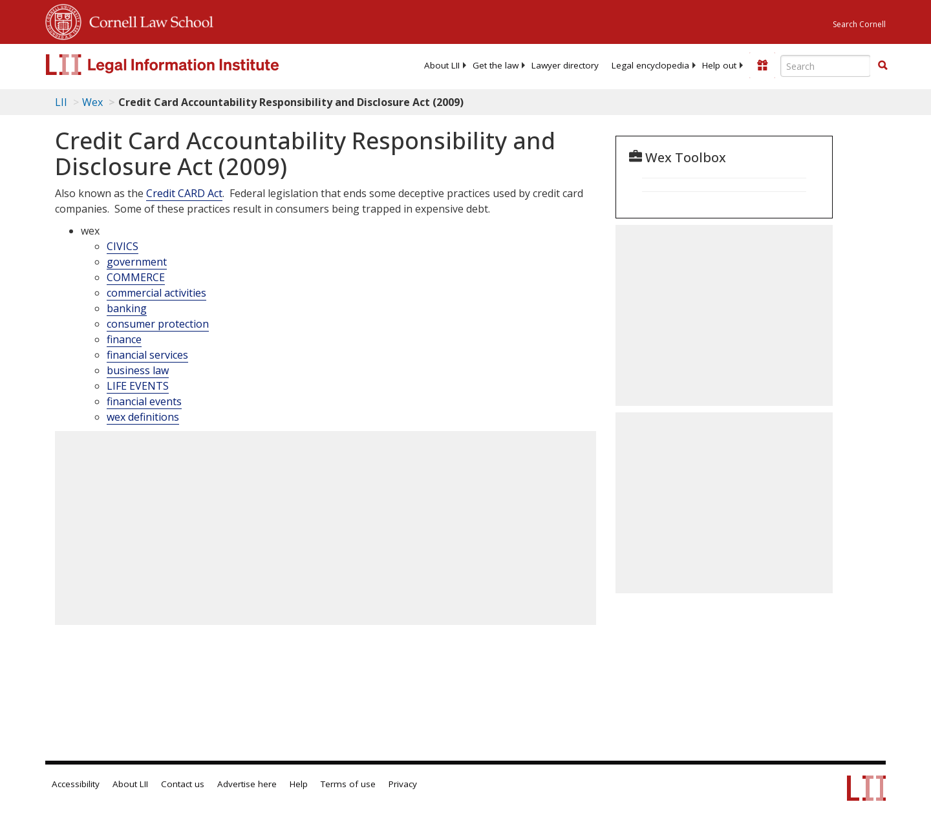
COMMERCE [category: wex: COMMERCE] (136, 277)
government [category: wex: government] (137, 262)
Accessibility (76, 784)
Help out (719, 65)
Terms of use (348, 784)
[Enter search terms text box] (825, 66)
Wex (92, 102)
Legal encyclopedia (650, 65)
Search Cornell (859, 24)
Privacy (403, 784)
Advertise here (247, 784)
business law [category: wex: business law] (138, 370)
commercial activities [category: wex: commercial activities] (156, 293)
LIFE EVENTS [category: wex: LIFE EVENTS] (138, 386)
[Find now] (882, 66)
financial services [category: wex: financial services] (147, 355)
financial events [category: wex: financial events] (144, 401)
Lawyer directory (565, 65)
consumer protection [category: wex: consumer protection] (158, 324)
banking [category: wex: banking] (127, 308)
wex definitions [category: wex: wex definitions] (143, 417)
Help (299, 784)
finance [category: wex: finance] (124, 339)
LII (61, 102)
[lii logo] (191, 64)
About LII (442, 65)
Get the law (496, 65)
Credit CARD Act (184, 193)
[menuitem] (442, 65)
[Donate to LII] (762, 65)
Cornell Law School (147, 20)
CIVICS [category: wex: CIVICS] (122, 246)
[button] (882, 65)
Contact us (182, 784)
